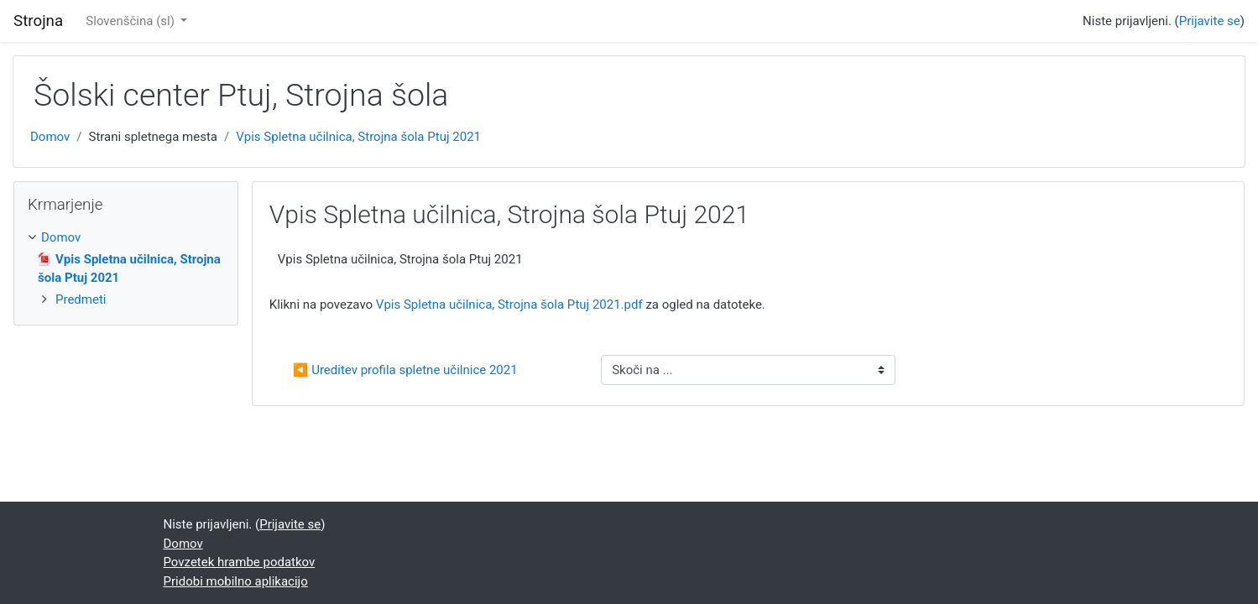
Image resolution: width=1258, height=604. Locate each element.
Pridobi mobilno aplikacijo (236, 581)
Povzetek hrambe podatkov (240, 562)
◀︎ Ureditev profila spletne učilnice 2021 (405, 370)
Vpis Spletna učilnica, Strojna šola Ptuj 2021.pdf (509, 304)
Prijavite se (1209, 21)
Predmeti (80, 299)
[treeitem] (126, 237)
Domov (50, 136)
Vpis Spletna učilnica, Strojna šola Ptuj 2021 (358, 136)
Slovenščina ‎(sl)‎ (131, 21)
